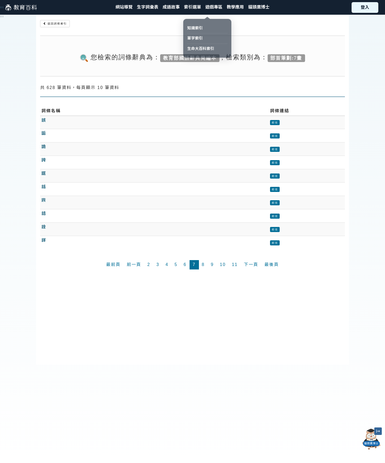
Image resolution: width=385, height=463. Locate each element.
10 (223, 264)
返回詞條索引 (55, 23)
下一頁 (251, 264)
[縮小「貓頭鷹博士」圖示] (378, 431)
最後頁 (271, 264)
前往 (275, 122)
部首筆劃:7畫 (286, 57)
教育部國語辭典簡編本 (190, 57)
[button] (192, 7)
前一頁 (134, 264)
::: (2, 7)
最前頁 (113, 264)
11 (235, 264)
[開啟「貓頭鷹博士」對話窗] (371, 439)
